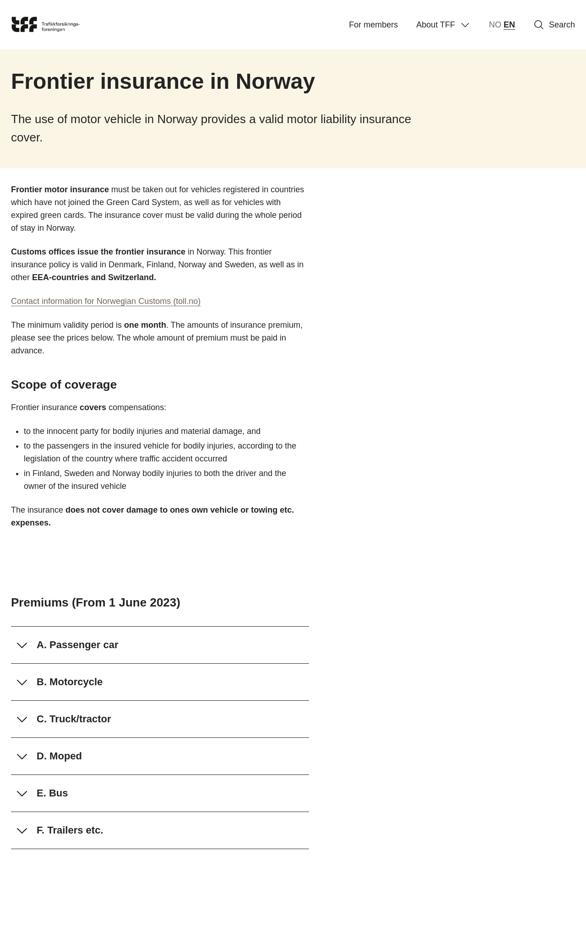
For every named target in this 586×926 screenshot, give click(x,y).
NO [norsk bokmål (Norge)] (495, 24)
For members (373, 24)
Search (554, 24)
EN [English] (509, 24)
